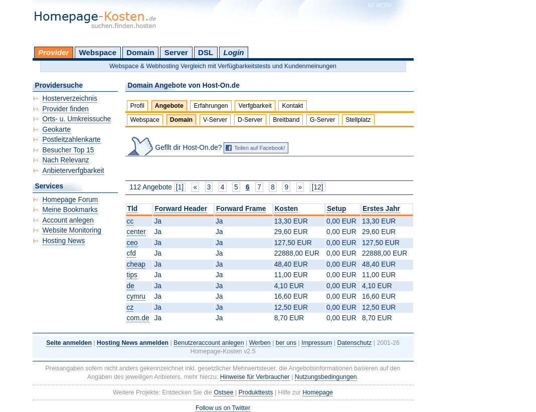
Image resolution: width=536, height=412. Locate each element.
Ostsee (223, 392)
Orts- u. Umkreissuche (77, 119)
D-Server (250, 119)
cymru (136, 296)
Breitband (286, 119)
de (130, 286)
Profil (137, 105)
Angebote (169, 105)
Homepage (317, 392)
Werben (260, 342)
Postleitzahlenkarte (72, 139)
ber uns (286, 342)
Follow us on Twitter (223, 407)
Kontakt (292, 105)
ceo (132, 243)
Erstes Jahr (381, 209)
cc (130, 221)
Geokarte (57, 129)
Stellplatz (358, 119)
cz (130, 307)
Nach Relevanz (66, 160)
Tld (132, 209)
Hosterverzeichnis (70, 98)
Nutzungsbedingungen (326, 376)
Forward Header (180, 209)
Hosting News (64, 241)
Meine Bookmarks (70, 210)
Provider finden (66, 109)
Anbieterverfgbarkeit (73, 170)
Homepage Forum (70, 199)
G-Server (322, 119)
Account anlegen (68, 220)
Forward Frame (241, 209)
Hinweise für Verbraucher (255, 376)
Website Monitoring (72, 230)
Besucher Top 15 (68, 150)
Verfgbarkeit (255, 105)
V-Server (215, 119)
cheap (136, 264)
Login (233, 52)
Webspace (98, 52)
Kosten (286, 209)
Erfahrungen (211, 105)
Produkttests (256, 392)
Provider (53, 52)
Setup (336, 209)
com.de (138, 318)
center (136, 232)
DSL (205, 52)
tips (132, 275)
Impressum (316, 342)
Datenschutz (354, 342)
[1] (180, 187)
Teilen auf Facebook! (259, 148)
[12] (317, 187)
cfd (131, 253)
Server (176, 52)
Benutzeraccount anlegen (208, 342)
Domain (140, 52)
